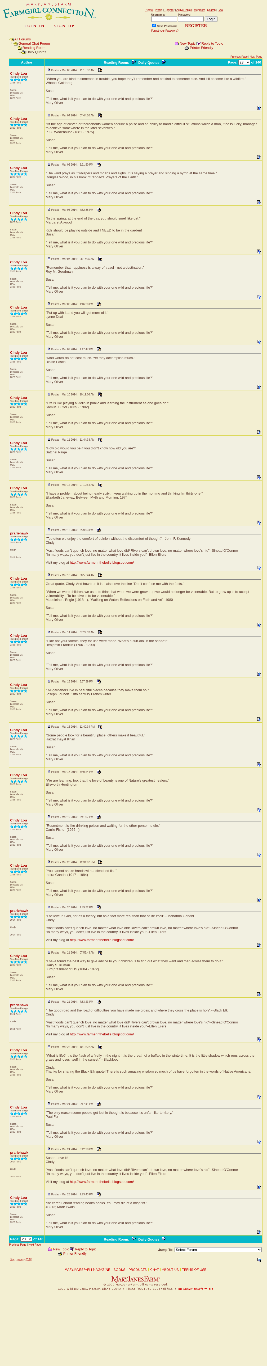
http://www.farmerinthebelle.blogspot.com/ (102, 562)
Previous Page (239, 56)
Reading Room (34, 48)
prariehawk (19, 533)
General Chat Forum (34, 43)
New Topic (188, 43)
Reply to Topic (212, 43)
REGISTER (196, 25)
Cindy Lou (18, 73)
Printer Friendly (201, 48)
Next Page (256, 56)
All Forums (22, 39)
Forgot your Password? (165, 30)
